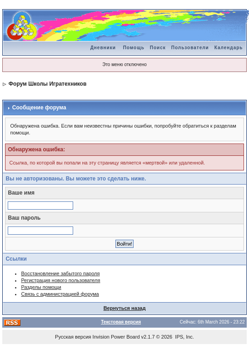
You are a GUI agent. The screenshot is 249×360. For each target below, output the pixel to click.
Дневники (103, 47)
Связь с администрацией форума (60, 294)
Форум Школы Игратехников (48, 84)
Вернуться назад (125, 308)
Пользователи (190, 47)
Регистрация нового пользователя (60, 280)
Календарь (228, 47)
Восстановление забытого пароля (60, 273)
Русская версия (73, 336)
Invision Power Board (116, 336)
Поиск (158, 47)
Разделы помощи (41, 287)
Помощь (133, 47)
